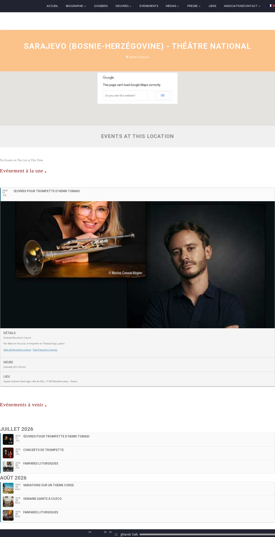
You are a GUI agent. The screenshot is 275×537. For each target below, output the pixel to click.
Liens (212, 6)
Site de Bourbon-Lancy (16, 349)
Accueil (52, 6)
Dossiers (101, 6)
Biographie (74, 6)
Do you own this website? (120, 95)
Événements (149, 6)
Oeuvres (121, 6)
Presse (192, 6)
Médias (171, 6)
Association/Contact (240, 6)
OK (163, 95)
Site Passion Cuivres (43, 349)
